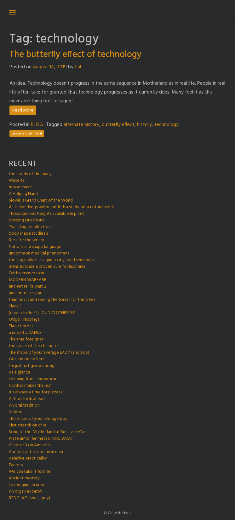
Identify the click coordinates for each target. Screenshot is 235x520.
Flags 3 (15, 306)
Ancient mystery (24, 478)
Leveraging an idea (26, 485)
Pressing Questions (26, 220)
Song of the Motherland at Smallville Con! (48, 432)
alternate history (81, 125)
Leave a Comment (26, 133)
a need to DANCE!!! (26, 332)
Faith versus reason (26, 273)
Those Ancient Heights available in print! (46, 213)
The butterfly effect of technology (75, 55)
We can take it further (29, 471)
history (144, 125)
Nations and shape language (35, 246)
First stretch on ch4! (27, 425)
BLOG (37, 125)
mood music (20, 187)
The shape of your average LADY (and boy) (49, 352)
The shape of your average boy (38, 418)
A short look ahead (27, 399)
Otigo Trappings (24, 319)
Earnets (16, 465)
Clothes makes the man (31, 385)
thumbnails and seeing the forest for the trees (52, 299)
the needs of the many (30, 174)
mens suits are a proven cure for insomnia (47, 266)
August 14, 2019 (50, 67)
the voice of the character (34, 346)
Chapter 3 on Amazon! (30, 445)
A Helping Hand (23, 193)
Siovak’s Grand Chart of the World (41, 200)
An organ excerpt (25, 491)
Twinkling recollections (30, 227)
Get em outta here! (27, 359)
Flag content (21, 326)
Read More (22, 110)
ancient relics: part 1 (27, 293)
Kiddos (15, 412)
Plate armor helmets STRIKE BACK (40, 438)
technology (166, 125)
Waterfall (17, 180)
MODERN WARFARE (27, 279)
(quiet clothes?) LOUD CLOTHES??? (42, 313)
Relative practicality (28, 458)
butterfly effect (118, 125)
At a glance (19, 372)
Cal (78, 67)
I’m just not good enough (33, 365)
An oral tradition (24, 405)
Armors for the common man (36, 451)
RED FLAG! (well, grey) (29, 498)
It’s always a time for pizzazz (36, 392)
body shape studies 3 (28, 233)
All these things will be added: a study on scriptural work (61, 207)
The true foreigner (26, 339)
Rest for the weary (26, 240)
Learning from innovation (32, 379)
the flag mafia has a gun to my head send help (51, 260)
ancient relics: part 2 (27, 286)
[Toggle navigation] (12, 12)
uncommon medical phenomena (39, 253)
